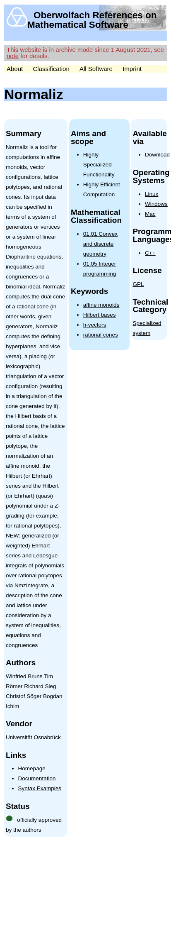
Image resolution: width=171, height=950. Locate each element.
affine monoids (101, 305)
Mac (150, 214)
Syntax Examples (39, 788)
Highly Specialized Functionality (99, 164)
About (15, 68)
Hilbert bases (99, 315)
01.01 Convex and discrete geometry (100, 244)
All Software (96, 68)
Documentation (37, 778)
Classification (51, 68)
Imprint (132, 68)
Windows (156, 204)
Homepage (32, 768)
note (13, 55)
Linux (151, 194)
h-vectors (94, 325)
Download (157, 154)
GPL (138, 284)
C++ (150, 253)
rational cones (100, 335)
